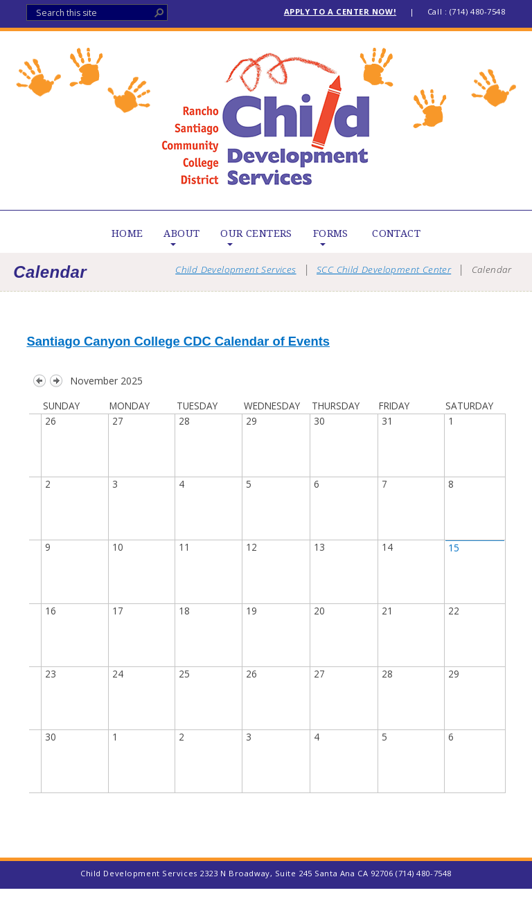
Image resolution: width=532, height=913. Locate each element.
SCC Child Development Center (384, 269)
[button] (159, 12)
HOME (127, 233)
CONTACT (396, 233)
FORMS (330, 233)
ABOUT (181, 233)
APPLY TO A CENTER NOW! (340, 11)
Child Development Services (266, 120)
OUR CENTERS (256, 233)
